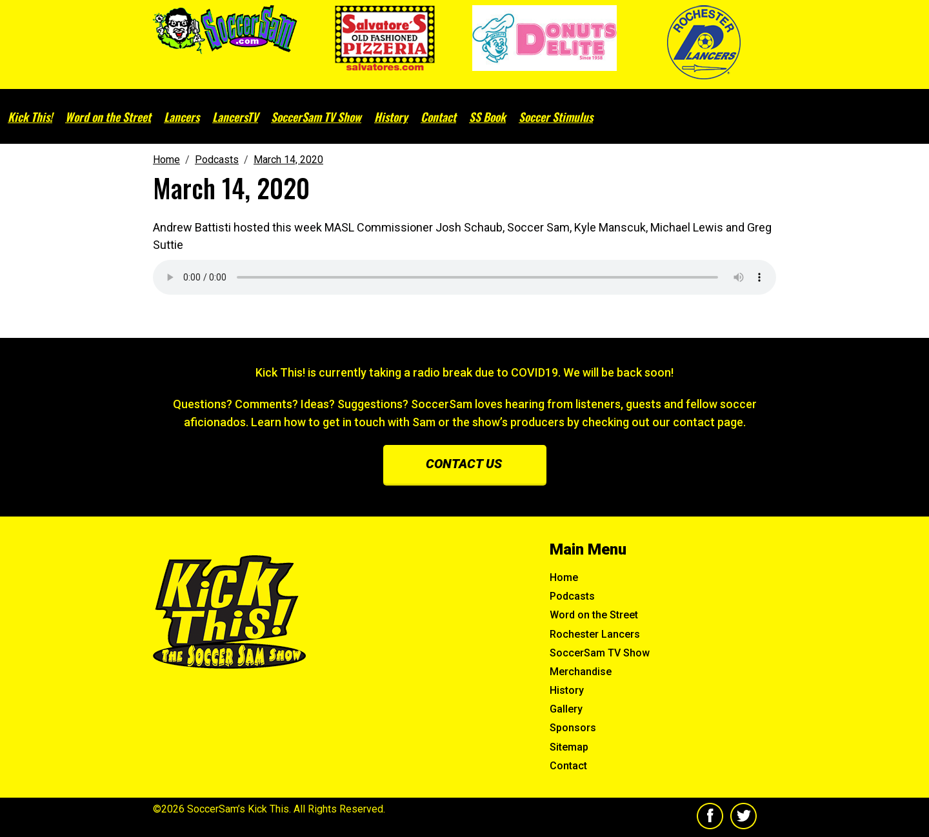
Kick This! (30, 116)
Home (564, 577)
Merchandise (581, 671)
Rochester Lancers (595, 634)
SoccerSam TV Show (316, 116)
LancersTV (235, 116)
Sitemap (569, 747)
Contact (438, 116)
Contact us (464, 463)
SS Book (487, 116)
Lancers (181, 116)
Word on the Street (108, 116)
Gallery (566, 709)
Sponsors (573, 728)
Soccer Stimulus (556, 116)
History (391, 116)
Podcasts (572, 596)
